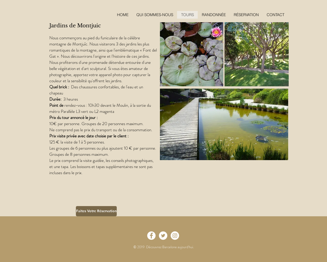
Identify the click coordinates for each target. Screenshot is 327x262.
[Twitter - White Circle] (163, 235)
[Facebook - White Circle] (151, 235)
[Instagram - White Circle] (175, 235)
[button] (246, 15)
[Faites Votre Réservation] (96, 211)
